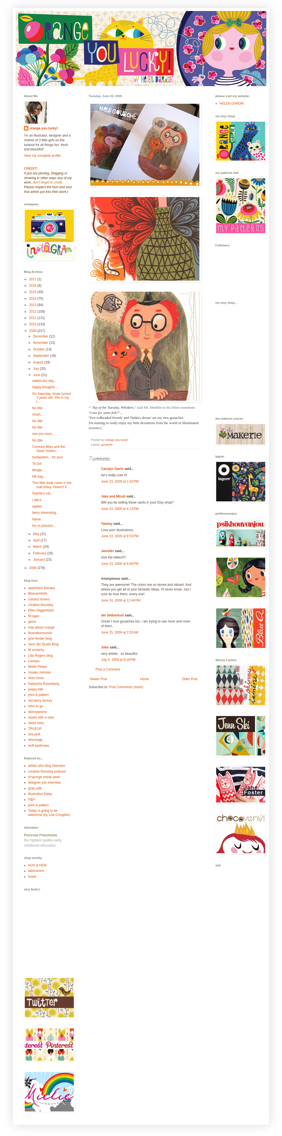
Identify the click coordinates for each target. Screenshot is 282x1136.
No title (37, 408)
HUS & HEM (37, 865)
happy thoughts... (45, 387)
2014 (33, 298)
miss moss (36, 678)
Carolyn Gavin (112, 469)
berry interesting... (45, 513)
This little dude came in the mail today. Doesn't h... (52, 485)
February (40, 553)
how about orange (41, 627)
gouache (107, 444)
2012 (33, 311)
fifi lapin (33, 616)
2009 (33, 331)
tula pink (34, 734)
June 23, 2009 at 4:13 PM (120, 509)
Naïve (36, 519)
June (37, 375)
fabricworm (36, 871)
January (39, 560)
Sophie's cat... (42, 493)
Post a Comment (108, 669)
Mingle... (38, 470)
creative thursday (40, 605)
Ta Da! (37, 463)
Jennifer (107, 551)
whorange (35, 740)
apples (37, 506)
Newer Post (98, 679)
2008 (33, 568)
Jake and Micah (113, 496)
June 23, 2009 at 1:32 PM (120, 481)
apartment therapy (41, 588)
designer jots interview (44, 782)
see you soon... (43, 434)
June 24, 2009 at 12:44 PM (120, 600)
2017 (33, 279)
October (39, 349)
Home (144, 679)
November (41, 343)
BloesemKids (37, 593)
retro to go (35, 706)
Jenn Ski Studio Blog (43, 644)
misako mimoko (39, 672)
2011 (33, 318)
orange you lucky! (43, 128)
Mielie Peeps (37, 667)
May (36, 534)
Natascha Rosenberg (43, 684)
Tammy (106, 524)
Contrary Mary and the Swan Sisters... (48, 449)
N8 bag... (39, 476)
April (36, 540)
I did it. (37, 500)
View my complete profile (42, 156)
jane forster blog (40, 638)
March (38, 547)
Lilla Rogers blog (40, 656)
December (41, 336)
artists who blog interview (46, 766)
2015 (33, 292)
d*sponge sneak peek (44, 777)
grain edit (35, 788)
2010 (33, 324)
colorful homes (39, 599)
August (38, 362)
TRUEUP (35, 729)
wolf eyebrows (38, 745)
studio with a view (41, 717)
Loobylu (34, 661)
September (41, 356)
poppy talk (35, 689)
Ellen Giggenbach (41, 610)
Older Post (189, 679)
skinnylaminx (37, 712)
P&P (31, 800)
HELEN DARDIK (231, 103)
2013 (33, 305)
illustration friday (40, 794)
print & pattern (38, 695)
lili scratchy (36, 650)
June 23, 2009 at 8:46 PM (120, 564)
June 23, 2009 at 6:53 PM (120, 536)
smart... (37, 414)
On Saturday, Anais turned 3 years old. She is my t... (51, 398)
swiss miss (36, 723)
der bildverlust (112, 615)
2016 (33, 286)
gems (32, 622)
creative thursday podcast (47, 771)
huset (32, 877)
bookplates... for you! (47, 457)
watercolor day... (44, 381)
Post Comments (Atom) (126, 687)
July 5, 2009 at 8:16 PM (118, 660)
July (36, 369)
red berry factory (40, 701)
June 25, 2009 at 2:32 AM (119, 632)
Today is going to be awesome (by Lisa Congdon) (49, 812)
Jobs (105, 647)
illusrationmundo (40, 633)
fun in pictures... (44, 526)
